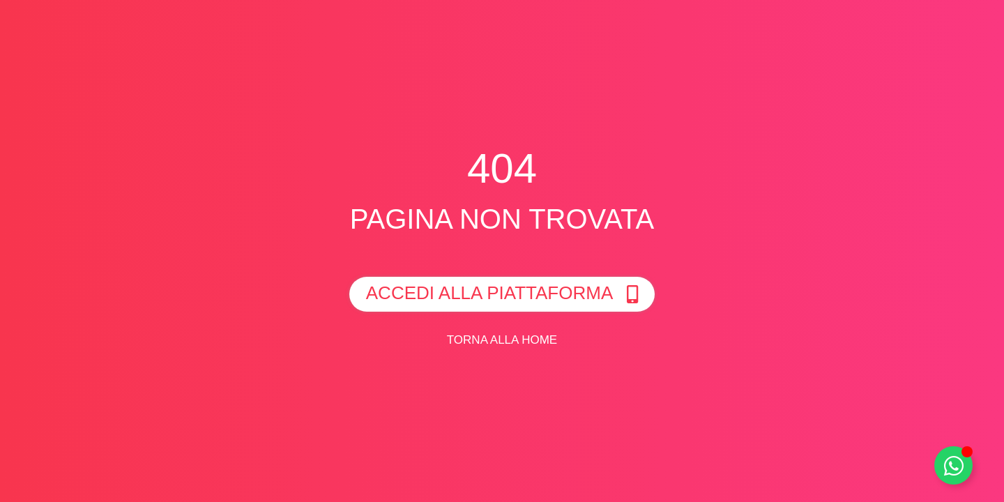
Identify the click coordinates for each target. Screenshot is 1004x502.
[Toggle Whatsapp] (953, 465)
